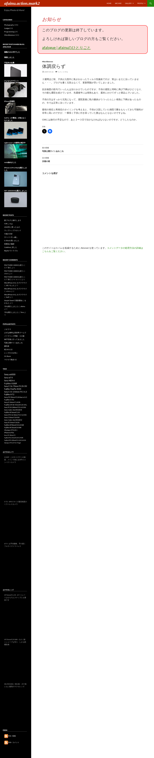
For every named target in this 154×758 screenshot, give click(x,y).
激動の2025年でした (12, 52)
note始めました (10, 162)
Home (109, 3)
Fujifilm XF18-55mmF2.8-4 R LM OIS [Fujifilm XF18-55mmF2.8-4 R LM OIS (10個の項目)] (18, 405)
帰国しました (9, 57)
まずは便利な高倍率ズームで (15, 333)
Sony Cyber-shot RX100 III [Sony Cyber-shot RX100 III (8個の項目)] (13, 410)
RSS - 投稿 (10, 736)
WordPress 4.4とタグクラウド (15, 283)
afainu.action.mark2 (22, 3)
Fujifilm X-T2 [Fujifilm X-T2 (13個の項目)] (9, 394)
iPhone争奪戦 (9, 101)
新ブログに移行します (12, 220)
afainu (22, 306)
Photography (9, 25)
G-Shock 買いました (11, 240)
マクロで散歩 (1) (10, 360)
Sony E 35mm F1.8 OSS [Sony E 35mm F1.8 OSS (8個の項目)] (12, 417)
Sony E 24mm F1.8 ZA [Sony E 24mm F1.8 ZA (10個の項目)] (12, 402)
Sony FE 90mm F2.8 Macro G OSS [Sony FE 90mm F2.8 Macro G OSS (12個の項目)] (16, 397)
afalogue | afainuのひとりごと (66, 47)
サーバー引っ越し (11, 237)
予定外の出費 (9, 63)
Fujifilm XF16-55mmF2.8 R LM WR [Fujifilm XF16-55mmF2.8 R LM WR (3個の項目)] (13, 438)
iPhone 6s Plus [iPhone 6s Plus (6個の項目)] (9, 432)
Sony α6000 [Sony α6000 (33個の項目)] (9, 374)
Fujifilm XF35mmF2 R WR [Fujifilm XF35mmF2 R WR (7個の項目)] (12, 427)
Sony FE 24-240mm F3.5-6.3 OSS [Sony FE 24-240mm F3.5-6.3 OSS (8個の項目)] (15, 407)
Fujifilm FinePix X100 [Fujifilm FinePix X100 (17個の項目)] (12, 389)
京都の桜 (92, 159)
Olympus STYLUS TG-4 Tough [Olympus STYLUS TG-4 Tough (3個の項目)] (12, 443)
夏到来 (6, 346)
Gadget (7, 28)
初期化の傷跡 (9, 244)
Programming (9, 32)
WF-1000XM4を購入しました (15, 191)
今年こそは (8, 224)
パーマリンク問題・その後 (14, 336)
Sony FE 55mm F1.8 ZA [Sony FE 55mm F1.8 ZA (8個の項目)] (11, 422)
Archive (118, 3)
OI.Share (7, 356)
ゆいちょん (10, 285)
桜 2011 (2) (8, 349)
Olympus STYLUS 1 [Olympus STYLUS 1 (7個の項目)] (10, 430)
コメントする (63, 72)
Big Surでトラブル (11, 251)
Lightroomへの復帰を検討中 (15, 143)
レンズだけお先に (11, 353)
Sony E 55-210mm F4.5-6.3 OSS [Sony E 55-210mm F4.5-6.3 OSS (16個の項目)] (17, 392)
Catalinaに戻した (10, 247)
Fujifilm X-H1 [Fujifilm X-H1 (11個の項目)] (9, 400)
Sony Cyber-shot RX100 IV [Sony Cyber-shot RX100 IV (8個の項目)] (13, 420)
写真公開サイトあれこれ (92, 149)
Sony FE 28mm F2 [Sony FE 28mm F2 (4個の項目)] (9, 435)
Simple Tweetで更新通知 (13, 300)
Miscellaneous (47, 61)
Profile (140, 3)
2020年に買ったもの (12, 227)
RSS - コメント (11, 742)
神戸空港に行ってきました (14, 339)
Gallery (128, 3)
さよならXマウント (11, 81)
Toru (22, 312)
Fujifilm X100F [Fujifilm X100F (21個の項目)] (10, 383)
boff (7, 297)
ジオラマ (7, 329)
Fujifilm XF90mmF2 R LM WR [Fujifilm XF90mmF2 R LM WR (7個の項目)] (14, 425)
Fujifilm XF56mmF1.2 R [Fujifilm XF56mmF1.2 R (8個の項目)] (12, 412)
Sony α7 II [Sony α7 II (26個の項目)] (8, 377)
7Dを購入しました (11, 306)
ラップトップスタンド (12, 230)
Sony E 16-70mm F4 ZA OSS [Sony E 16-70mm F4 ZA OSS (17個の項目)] (16, 386)
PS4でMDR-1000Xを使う (13, 265)
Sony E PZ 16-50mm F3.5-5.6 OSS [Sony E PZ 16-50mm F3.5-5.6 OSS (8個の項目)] (15, 415)
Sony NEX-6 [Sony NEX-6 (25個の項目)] (9, 380)
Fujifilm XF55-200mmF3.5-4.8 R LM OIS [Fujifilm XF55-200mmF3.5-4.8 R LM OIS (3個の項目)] (15, 440)
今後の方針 (8, 234)
